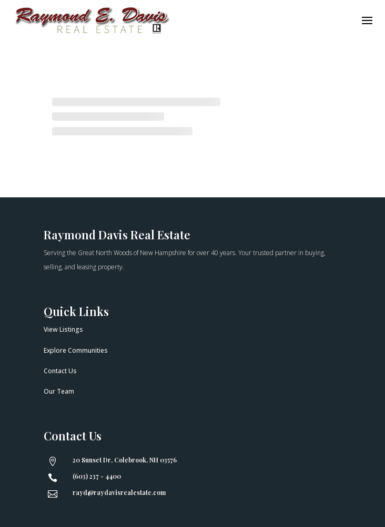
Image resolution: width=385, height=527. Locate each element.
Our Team (59, 391)
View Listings (63, 329)
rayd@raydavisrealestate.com (119, 492)
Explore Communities (76, 350)
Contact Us (60, 370)
